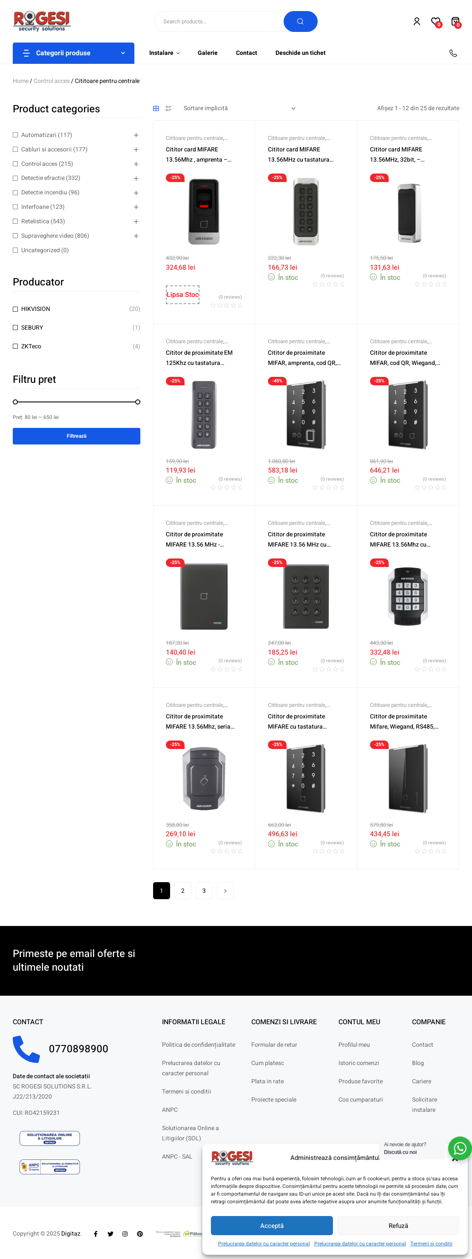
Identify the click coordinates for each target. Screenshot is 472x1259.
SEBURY (32, 327)
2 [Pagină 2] (183, 890)
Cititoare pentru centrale (194, 138)
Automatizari (39, 135)
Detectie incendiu (44, 192)
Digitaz (70, 1233)
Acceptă (272, 1226)
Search (301, 21)
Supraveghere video (47, 235)
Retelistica (35, 221)
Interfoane (35, 206)
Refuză (398, 1226)
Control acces (52, 81)
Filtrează (76, 436)
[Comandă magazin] (240, 108)
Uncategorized (40, 250)
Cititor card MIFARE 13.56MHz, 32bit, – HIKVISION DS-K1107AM (402, 159)
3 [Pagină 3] (204, 890)
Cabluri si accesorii (46, 149)
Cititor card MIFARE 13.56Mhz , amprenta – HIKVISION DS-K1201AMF (200, 159)
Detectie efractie (43, 178)
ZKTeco (31, 346)
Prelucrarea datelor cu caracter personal (264, 1244)
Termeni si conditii (431, 1244)
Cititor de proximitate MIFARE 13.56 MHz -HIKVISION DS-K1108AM (198, 544)
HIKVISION (35, 309)
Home (20, 81)
